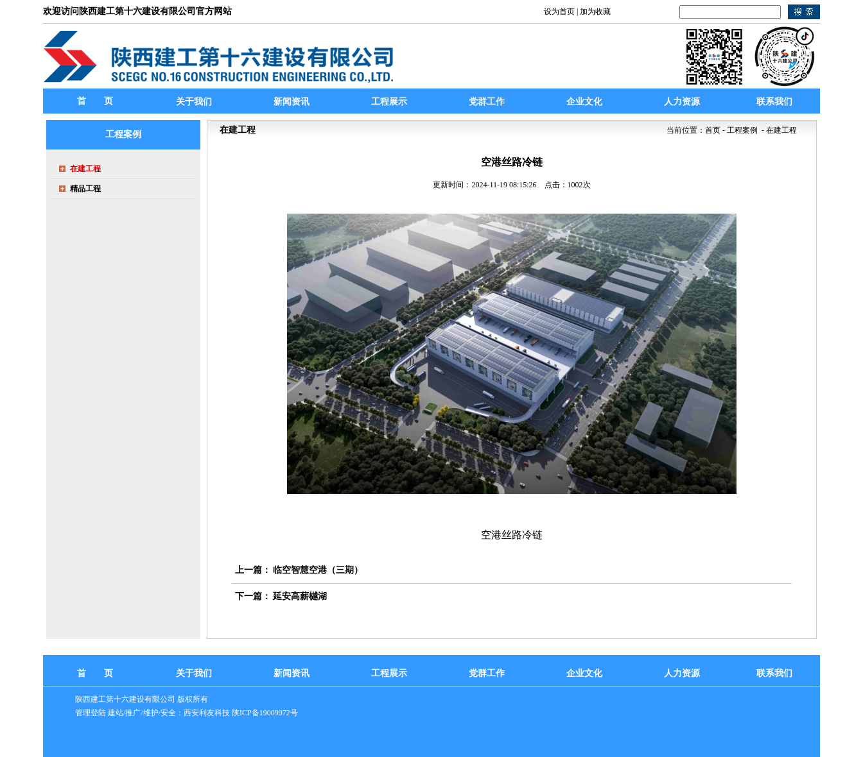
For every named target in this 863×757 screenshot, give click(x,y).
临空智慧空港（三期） (318, 570)
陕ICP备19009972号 (265, 712)
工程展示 (389, 673)
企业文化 (584, 673)
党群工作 (487, 673)
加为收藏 (595, 11)
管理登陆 (90, 712)
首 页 (95, 101)
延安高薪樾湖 (300, 596)
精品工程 (85, 188)
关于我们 (194, 673)
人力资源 (682, 673)
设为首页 (559, 11)
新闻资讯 (291, 673)
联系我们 (774, 673)
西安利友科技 (207, 712)
